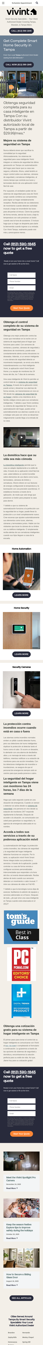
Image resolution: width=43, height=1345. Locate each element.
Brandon (11, 1333)
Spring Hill (26, 1342)
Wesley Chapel (28, 1337)
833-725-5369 (10, 1046)
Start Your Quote (21, 308)
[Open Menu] (3, 3)
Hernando (26, 1333)
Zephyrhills (12, 1337)
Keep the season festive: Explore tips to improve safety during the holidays (19, 1228)
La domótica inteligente (13, 465)
